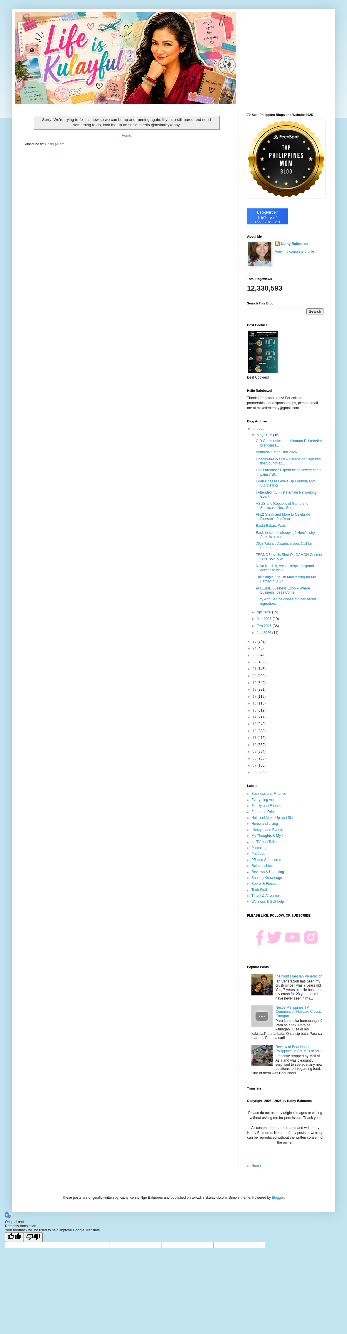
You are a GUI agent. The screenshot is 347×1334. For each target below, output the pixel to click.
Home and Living (264, 824)
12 (255, 731)
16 (255, 703)
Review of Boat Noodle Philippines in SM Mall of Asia (299, 1049)
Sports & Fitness (264, 884)
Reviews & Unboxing (267, 872)
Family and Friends (266, 806)
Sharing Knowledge (266, 878)
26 (255, 429)
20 (255, 676)
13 (255, 724)
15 (255, 710)
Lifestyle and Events (267, 830)
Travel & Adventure (266, 896)
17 (255, 697)
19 (255, 683)
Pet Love (258, 854)
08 (255, 758)
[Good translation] (14, 1237)
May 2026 (265, 435)
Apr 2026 (264, 612)
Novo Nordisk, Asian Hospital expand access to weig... (285, 568)
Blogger (278, 1197)
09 (255, 752)
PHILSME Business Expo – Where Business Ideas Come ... (283, 590)
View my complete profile (294, 251)
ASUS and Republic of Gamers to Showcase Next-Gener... (282, 506)
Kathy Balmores (294, 244)
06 (255, 772)
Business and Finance (268, 794)
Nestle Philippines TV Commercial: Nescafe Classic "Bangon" (299, 1011)
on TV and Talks (264, 842)
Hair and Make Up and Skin (273, 818)
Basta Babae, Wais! (271, 526)
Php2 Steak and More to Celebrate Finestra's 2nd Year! (283, 516)
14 (255, 717)
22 (255, 662)
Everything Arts (263, 800)
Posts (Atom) (55, 144)
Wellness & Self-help (267, 902)
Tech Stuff (259, 890)
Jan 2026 (264, 633)
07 (255, 765)
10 (255, 745)
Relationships (262, 866)
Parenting (258, 848)
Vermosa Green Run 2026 (276, 452)
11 (255, 738)
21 (255, 669)
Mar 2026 (265, 619)
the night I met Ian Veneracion (299, 976)
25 (255, 641)
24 (255, 648)
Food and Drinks (264, 812)
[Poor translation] (33, 1237)
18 (255, 689)
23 (255, 655)
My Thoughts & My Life (269, 836)
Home (126, 136)
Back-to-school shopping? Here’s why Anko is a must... (285, 535)
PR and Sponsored (266, 860)
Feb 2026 (265, 626)
